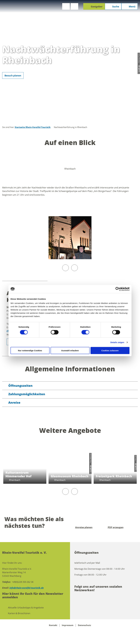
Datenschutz (84, 625)
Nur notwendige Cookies (30, 350)
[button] (66, 6)
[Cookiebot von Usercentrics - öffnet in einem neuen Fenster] (117, 289)
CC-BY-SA (90, 468)
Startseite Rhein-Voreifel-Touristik (32, 127)
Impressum (67, 625)
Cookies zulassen (110, 350)
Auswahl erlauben (70, 350)
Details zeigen (117, 342)
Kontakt (53, 625)
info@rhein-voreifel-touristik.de (26, 587)
